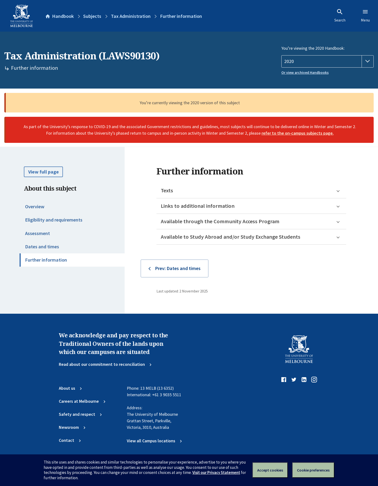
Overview (34, 206)
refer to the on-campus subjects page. (298, 133)
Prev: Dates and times (178, 268)
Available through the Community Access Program (220, 221)
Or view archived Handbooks (305, 72)
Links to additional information (198, 205)
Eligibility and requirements (53, 220)
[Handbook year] (327, 61)
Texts (167, 190)
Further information (46, 260)
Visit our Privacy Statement (216, 472)
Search (339, 15)
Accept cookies (270, 470)
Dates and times (42, 246)
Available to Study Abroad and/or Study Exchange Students (230, 236)
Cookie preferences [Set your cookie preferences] (313, 470)
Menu (365, 15)
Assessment (37, 233)
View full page (43, 172)
